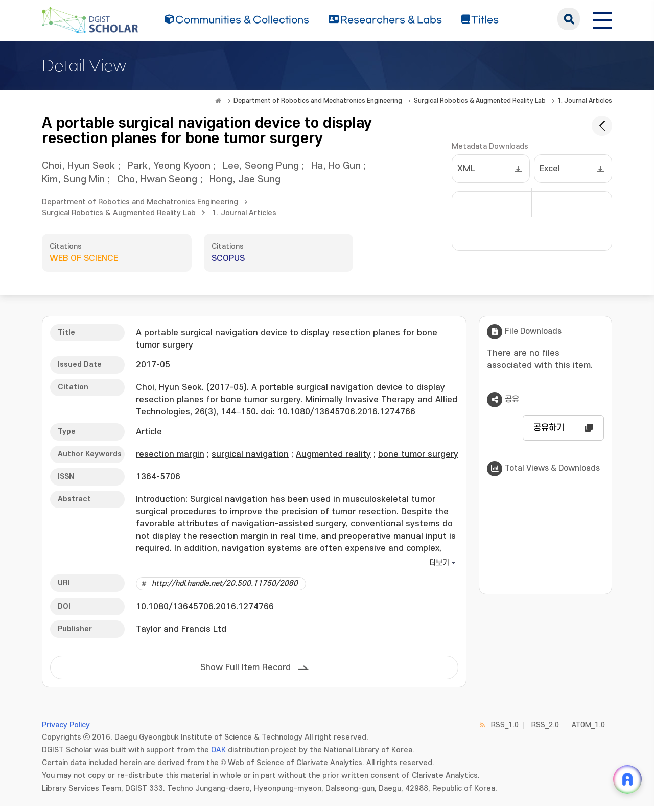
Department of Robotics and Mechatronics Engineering (317, 100)
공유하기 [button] (548, 427)
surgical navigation (250, 454)
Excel (550, 168)
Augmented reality (333, 454)
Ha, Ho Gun (336, 165)
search (568, 19)
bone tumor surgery (418, 454)
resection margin (170, 454)
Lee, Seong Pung (261, 165)
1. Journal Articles (584, 100)
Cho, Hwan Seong (157, 179)
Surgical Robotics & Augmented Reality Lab (480, 100)
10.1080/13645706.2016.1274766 (205, 606)
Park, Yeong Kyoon (169, 165)
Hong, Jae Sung (245, 179)
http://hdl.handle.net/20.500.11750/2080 (225, 583)
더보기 (439, 563)
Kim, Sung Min (73, 179)
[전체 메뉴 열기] (602, 19)
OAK (218, 750)
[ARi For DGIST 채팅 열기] (627, 779)
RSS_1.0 (505, 725)
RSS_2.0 (545, 725)
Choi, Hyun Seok (78, 165)
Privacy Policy (66, 725)
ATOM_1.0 (588, 725)
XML (466, 168)
